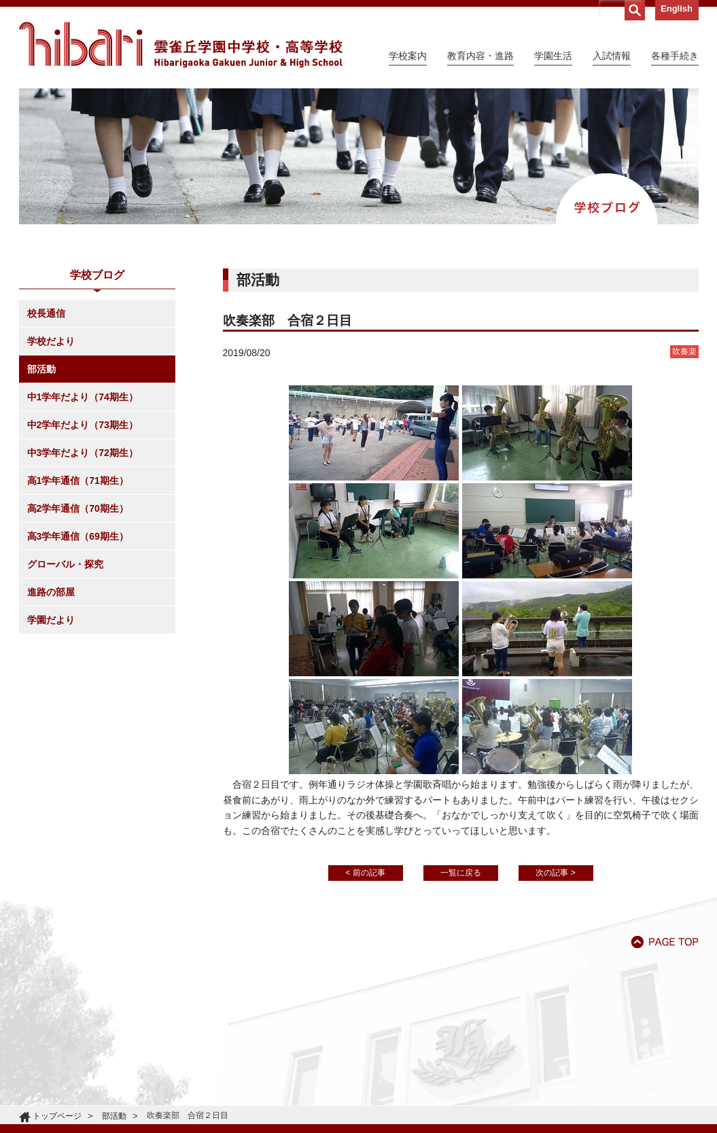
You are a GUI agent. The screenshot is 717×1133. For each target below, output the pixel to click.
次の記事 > (555, 872)
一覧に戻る (460, 872)
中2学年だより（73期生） (82, 424)
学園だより (51, 619)
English (677, 8)
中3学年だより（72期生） (82, 452)
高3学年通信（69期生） (77, 536)
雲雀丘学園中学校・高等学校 (181, 45)
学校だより (51, 341)
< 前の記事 (365, 872)
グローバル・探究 (65, 564)
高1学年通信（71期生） (77, 480)
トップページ (57, 1116)
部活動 (41, 369)
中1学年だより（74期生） (82, 396)
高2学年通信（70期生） (77, 508)
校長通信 (46, 313)
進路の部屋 (51, 592)
